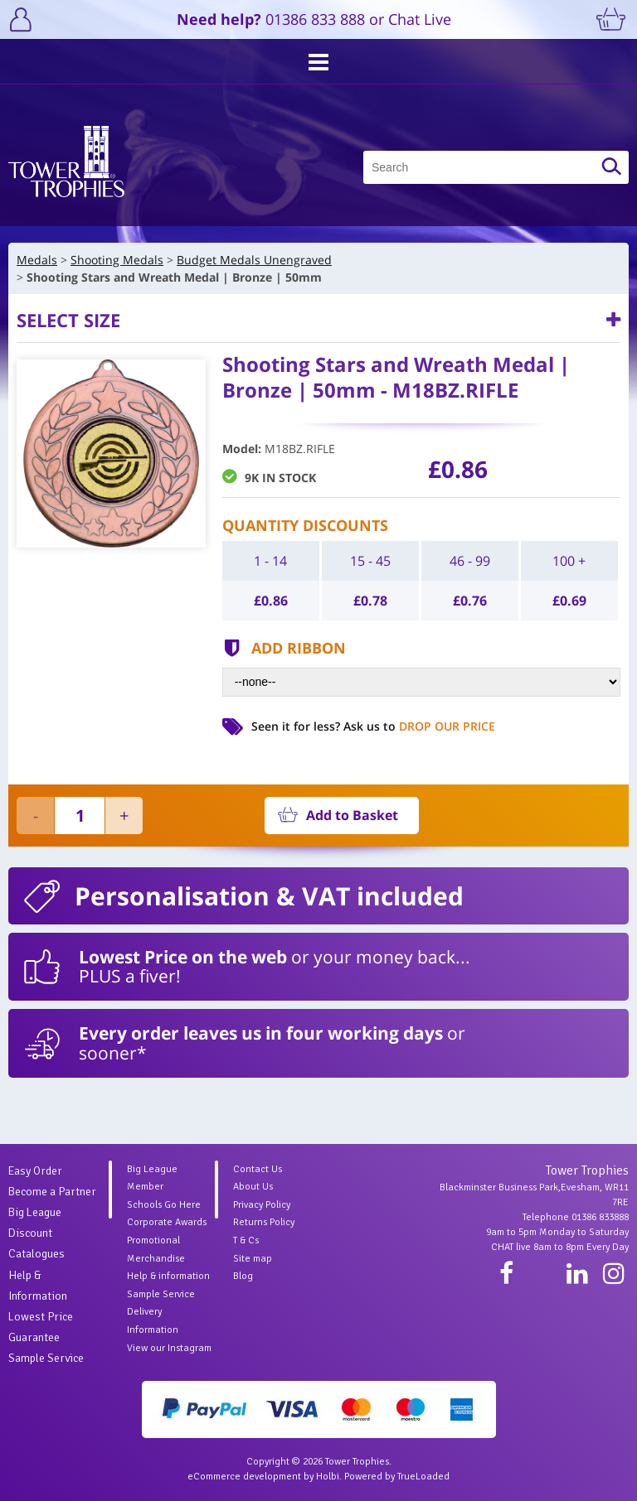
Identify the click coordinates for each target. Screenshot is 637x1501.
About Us (253, 1186)
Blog (243, 1276)
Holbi (327, 1476)
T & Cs (246, 1240)
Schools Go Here (164, 1205)
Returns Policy (263, 1222)
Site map (252, 1258)
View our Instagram (169, 1348)
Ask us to (419, 726)
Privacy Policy (261, 1205)
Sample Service (46, 1358)
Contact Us (257, 1169)
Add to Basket (352, 815)
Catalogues (36, 1254)
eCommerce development (244, 1476)
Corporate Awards (167, 1222)
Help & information (168, 1276)
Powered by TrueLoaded (397, 1476)
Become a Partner (52, 1192)
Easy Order (35, 1171)
